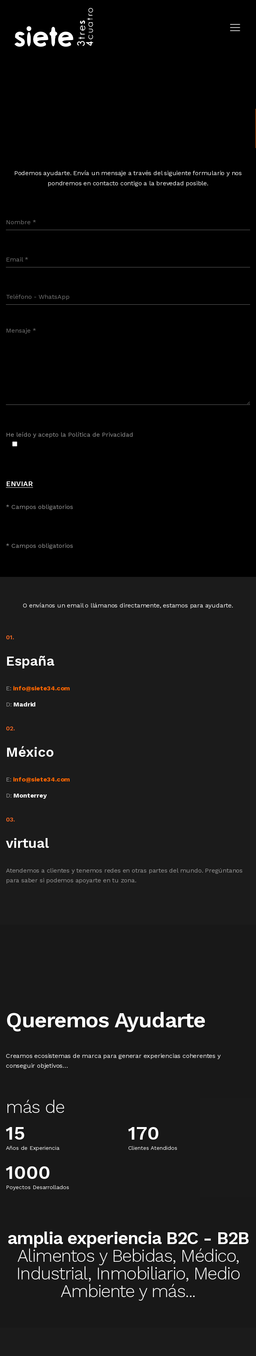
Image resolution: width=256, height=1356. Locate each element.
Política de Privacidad (100, 434)
